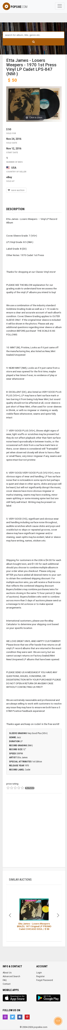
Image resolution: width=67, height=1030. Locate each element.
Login (39, 972)
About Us (7, 972)
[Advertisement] (33, 833)
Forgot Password (44, 980)
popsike (15, 6)
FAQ (5, 980)
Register (40, 976)
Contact (7, 984)
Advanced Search (11, 976)
